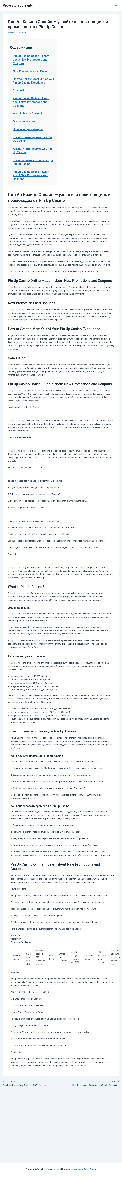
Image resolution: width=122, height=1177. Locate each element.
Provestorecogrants (18, 5)
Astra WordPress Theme (85, 1169)
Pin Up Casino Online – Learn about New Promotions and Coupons (31, 59)
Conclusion (20, 90)
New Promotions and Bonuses (32, 71)
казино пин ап (21, 627)
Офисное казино (24, 121)
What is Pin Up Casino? (27, 113)
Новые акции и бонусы (28, 129)
